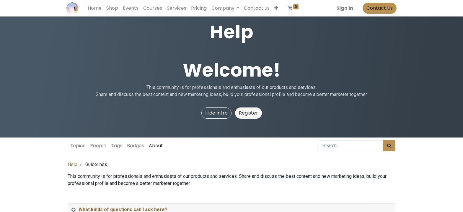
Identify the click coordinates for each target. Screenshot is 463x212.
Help (72, 164)
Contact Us (378, 8)
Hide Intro (216, 113)
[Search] (389, 145)
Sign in (343, 8)
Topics (77, 145)
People (98, 145)
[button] (277, 8)
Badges (135, 145)
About (156, 145)
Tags (116, 145)
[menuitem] (96, 8)
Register (248, 113)
